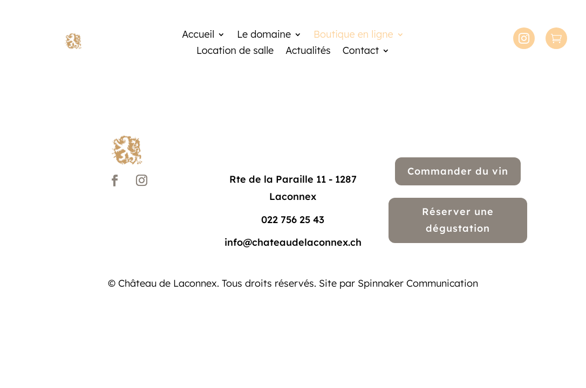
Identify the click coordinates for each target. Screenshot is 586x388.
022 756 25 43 (292, 219)
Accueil (198, 35)
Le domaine (264, 35)
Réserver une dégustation (458, 219)
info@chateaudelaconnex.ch (293, 242)
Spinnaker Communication (418, 283)
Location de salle (235, 52)
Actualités (308, 52)
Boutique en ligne (353, 35)
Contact (361, 52)
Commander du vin (457, 171)
